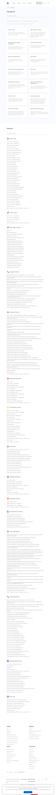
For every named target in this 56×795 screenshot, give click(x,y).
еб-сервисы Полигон (12, 734)
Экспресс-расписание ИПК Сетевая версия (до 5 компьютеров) (18, 458)
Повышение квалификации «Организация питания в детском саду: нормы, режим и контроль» (24, 561)
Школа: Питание (10, 440)
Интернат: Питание (10, 420)
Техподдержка (32, 756)
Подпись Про (9, 667)
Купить (24, 3)
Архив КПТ (9, 230)
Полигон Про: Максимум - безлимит (13, 173)
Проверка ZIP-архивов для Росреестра (14, 265)
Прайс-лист (9, 753)
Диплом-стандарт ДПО (11, 388)
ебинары (9, 731)
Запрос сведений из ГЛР (11, 239)
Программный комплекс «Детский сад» (14, 516)
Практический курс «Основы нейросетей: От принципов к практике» (19, 302)
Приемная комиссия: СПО (11, 501)
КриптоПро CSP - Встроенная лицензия (14, 664)
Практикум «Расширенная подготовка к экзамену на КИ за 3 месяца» (19, 340)
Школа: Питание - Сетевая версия (13, 441)
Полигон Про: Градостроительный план (14, 150)
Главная (14, 3)
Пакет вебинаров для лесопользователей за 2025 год (17, 294)
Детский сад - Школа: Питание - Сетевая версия (15, 412)
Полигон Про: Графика (11, 155)
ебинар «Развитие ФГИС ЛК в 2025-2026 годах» (16, 608)
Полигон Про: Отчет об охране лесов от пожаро (16, 642)
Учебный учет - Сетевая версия (12, 492)
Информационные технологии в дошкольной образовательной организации (21, 537)
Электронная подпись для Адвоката (13, 672)
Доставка (9, 758)
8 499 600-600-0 (31, 781)
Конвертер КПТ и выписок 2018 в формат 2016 (15, 253)
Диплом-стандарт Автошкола (12, 385)
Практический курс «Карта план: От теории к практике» (17, 343)
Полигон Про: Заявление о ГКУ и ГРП (14, 157)
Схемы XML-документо (12, 738)
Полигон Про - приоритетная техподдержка (15, 706)
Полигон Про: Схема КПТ (11, 192)
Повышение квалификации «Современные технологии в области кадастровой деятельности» (24, 338)
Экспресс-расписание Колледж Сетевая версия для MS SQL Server (19, 467)
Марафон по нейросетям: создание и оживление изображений (18, 321)
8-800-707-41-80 (39, 2)
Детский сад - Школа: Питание (12, 410)
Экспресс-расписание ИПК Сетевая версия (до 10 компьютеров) (18, 460)
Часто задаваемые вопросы (35, 734)
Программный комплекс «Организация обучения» (16, 518)
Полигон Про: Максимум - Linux (13, 171)
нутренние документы (34, 760)
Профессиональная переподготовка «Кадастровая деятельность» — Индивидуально (22, 357)
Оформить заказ (10, 749)
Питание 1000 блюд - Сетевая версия (13, 433)
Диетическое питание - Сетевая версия (14, 419)
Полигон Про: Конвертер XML (12, 166)
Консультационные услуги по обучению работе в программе (18, 701)
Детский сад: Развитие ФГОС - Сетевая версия (15, 488)
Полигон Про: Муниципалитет (12, 178)
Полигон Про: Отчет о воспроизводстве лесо (15, 644)
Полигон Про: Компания (11, 164)
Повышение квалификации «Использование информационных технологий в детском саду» (24, 549)
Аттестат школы (10, 381)
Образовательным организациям (30, 21)
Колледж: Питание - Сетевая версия (13, 426)
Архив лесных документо (11, 232)
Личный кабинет (19, 772)
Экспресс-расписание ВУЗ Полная (13, 451)
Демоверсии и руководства (35, 731)
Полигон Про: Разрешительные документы (15, 188)
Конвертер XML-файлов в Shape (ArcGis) (14, 244)
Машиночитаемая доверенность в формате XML (15, 256)
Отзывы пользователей (34, 738)
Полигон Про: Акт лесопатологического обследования (17, 623)
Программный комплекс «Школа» (13, 525)
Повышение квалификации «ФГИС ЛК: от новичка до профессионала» (20, 300)
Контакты (31, 749)
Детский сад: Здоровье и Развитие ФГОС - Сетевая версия (17, 485)
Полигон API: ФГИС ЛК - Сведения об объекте (15, 621)
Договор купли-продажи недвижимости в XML (15, 237)
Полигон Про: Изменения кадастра (13, 159)
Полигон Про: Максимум (11, 169)
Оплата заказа (10, 756)
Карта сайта (31, 768)
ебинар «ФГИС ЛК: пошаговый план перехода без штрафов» (18, 290)
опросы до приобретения (13, 760)
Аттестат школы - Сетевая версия (13, 383)
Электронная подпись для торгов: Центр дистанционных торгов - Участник (21, 688)
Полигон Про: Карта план (11, 162)
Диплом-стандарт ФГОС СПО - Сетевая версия (15, 397)
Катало (30, 729)
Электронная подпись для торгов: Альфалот (15, 681)
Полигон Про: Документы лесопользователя (15, 626)
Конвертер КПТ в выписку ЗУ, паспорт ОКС (15, 251)
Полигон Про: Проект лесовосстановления (15, 647)
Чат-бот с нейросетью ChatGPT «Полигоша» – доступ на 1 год (18, 208)
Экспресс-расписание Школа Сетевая (14, 472)
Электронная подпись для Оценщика (14, 674)
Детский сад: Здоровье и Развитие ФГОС (14, 483)
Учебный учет (9, 490)
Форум (8, 762)
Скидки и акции (10, 751)
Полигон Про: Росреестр (11, 190)
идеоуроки (31, 733)
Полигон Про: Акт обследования (13, 148)
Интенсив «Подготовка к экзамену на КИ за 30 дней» (16, 319)
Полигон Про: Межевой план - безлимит (14, 176)
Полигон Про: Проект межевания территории (15, 187)
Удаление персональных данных (13, 267)
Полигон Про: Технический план (13, 194)
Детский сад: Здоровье (11, 480)
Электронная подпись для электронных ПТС (15, 692)
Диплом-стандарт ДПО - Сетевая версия (14, 390)
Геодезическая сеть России (12, 235)
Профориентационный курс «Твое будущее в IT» (16, 590)
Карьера (31, 764)
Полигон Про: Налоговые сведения (13, 180)
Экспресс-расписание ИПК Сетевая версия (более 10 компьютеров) (19, 456)
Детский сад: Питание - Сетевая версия (14, 415)
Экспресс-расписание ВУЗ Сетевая (13, 453)
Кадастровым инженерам (13, 21)
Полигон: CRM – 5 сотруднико (12, 141)
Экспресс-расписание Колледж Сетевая (14, 465)
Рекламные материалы (34, 736)
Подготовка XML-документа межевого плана (15, 703)
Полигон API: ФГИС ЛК (11, 147)
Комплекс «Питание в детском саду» (13, 427)
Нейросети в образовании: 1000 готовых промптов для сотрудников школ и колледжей (23, 544)
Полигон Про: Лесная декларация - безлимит (15, 635)
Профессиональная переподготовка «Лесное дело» (16, 304)
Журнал (8, 733)
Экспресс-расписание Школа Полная (14, 470)
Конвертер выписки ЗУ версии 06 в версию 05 (15, 248)
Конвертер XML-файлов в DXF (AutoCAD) (14, 241)
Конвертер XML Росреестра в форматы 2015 (15, 246)
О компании (30, 3)
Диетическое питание (11, 417)
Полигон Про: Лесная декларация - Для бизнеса (16, 637)
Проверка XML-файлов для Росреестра (14, 263)
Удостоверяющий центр (12, 742)
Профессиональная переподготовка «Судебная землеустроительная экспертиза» (22, 364)
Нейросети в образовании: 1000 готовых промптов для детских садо (19, 542)
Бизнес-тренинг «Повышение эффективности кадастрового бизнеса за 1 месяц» (21, 315)
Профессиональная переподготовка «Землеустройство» (17, 354)
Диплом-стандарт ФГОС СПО (12, 395)
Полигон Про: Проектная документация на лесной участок (18, 651)
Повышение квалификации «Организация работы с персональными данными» (21, 298)
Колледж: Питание (10, 424)
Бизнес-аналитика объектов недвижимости (15, 234)
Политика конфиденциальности (13, 779)
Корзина (10, 772)
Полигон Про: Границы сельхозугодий (14, 152)
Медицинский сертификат (11, 399)
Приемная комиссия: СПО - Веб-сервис (14, 503)
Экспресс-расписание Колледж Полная (14, 463)
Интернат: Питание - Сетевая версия (13, 422)
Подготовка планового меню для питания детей (16, 434)
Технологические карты (11, 436)
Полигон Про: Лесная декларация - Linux (14, 633)
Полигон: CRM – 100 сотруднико (13, 145)
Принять (28, 792)
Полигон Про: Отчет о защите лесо (13, 645)
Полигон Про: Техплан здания (12, 199)
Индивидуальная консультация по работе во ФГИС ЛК (17, 292)
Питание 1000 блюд (10, 431)
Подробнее (35, 788)
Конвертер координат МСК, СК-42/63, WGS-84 (15, 249)
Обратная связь (32, 762)
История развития (33, 758)
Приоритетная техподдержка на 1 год (14, 708)
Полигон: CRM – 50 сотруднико (13, 143)
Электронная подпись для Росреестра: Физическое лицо (17, 678)
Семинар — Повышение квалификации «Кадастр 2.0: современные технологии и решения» (23, 368)
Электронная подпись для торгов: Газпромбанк (15, 683)
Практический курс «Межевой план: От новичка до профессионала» (19, 345)
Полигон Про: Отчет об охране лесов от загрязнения (16, 640)
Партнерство (32, 766)
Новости (9, 729)
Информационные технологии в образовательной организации (18, 539)
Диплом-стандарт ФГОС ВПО (12, 392)
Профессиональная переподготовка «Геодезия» (16, 350)
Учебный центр (23, 24)
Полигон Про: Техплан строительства (14, 204)
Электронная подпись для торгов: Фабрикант (15, 686)
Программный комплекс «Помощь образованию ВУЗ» (17, 523)
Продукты (19, 3)
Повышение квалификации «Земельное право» (15, 332)
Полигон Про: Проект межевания (13, 185)
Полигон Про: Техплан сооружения (13, 202)
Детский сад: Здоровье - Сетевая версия (14, 481)
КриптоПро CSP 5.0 (10, 665)
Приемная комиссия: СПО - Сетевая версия (15, 505)
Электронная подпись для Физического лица (15, 690)
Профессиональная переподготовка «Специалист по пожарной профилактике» (21, 305)
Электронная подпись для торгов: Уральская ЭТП (16, 685)
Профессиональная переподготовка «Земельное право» (17, 352)
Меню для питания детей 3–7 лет (13, 429)
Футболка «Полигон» (11, 206)
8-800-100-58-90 (39, 3)
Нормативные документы (12, 736)
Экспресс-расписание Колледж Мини (14, 461)
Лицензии (31, 754)
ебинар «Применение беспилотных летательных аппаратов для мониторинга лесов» (23, 284)
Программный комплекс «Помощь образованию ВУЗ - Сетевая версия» (20, 521)
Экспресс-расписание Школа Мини (13, 468)
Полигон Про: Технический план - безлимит (15, 195)
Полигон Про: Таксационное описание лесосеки (16, 654)
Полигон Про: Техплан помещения (13, 201)
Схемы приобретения (11, 754)
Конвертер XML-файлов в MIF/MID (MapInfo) (15, 242)
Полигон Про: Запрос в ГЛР (12, 628)
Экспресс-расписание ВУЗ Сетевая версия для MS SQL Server (18, 454)
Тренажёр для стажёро (11, 370)
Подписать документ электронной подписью (15, 260)
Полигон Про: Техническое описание (14, 197)
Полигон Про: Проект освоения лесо (14, 652)
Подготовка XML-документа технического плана (16, 705)
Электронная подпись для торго (13, 679)
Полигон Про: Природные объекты (13, 183)
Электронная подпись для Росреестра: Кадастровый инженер (18, 676)
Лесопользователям (12, 24)
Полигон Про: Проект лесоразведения (14, 649)
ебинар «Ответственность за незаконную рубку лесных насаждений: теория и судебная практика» (25, 279)
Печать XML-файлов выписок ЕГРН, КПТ (14, 258)
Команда (31, 753)
